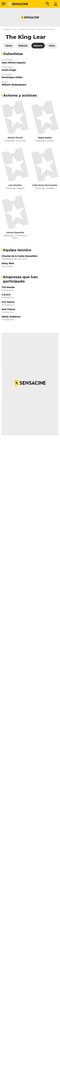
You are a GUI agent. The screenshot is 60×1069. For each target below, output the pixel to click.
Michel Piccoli (15, 137)
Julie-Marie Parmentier (44, 185)
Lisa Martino (15, 185)
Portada (6, 29)
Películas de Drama (45, 29)
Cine (14, 29)
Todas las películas (27, 29)
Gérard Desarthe (15, 232)
